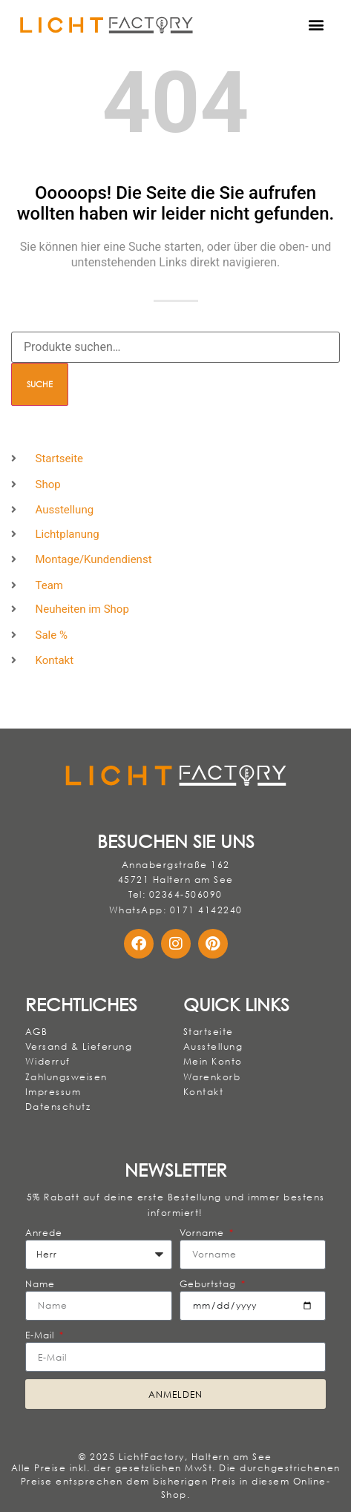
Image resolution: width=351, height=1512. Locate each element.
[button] (316, 25)
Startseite (208, 1031)
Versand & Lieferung (79, 1046)
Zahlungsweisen (66, 1076)
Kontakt (203, 1091)
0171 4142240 (206, 910)
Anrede (44, 1232)
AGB (36, 1031)
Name (40, 1283)
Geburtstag (210, 1283)
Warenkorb (212, 1076)
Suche (40, 384)
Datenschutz (58, 1106)
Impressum (53, 1091)
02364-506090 (186, 894)
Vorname (204, 1232)
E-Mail (41, 1335)
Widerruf (47, 1061)
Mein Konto (213, 1061)
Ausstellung (213, 1046)
